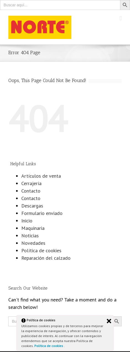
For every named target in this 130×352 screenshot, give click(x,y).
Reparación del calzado (46, 258)
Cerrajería (31, 183)
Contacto (30, 191)
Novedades (33, 243)
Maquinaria (33, 228)
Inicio (26, 220)
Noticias (30, 235)
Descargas (32, 206)
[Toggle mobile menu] (120, 18)
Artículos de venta (41, 176)
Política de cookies (49, 346)
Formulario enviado (42, 213)
